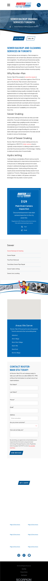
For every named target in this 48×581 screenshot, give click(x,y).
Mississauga (16, 79)
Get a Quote (24, 483)
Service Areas (24, 506)
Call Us (31, 38)
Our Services (24, 503)
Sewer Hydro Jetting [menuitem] (13, 269)
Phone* (12, 399)
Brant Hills (15, 345)
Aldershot (15, 335)
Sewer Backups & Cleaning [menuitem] (15, 251)
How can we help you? (16, 430)
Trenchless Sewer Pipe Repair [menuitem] (16, 264)
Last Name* (13, 392)
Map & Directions (15, 524)
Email (25, 230)
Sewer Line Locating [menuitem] (13, 273)
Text (25, 227)
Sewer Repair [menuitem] (11, 255)
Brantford (15, 349)
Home (24, 494)
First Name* (13, 384)
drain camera (27, 144)
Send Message (16, 453)
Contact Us (24, 509)
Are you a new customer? (17, 422)
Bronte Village (16, 352)
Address (12, 415)
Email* (12, 407)
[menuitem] (24, 569)
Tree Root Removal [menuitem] (13, 260)
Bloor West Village (17, 342)
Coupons (24, 497)
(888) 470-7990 (24, 478)
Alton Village (15, 338)
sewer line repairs (30, 77)
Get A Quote (18, 38)
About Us (24, 500)
